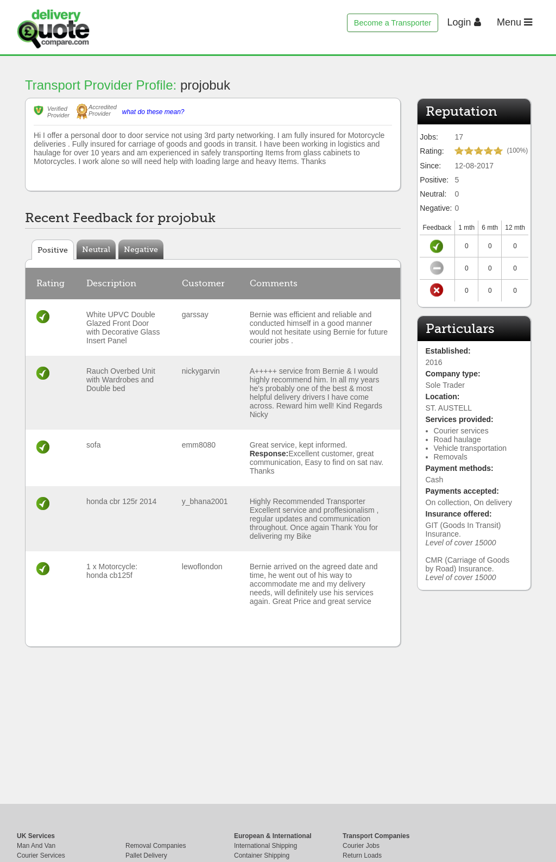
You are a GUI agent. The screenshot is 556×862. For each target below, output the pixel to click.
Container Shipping (261, 855)
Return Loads (362, 855)
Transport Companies (376, 836)
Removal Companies (155, 846)
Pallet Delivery (146, 855)
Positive (52, 250)
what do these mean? (153, 112)
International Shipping (265, 846)
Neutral (96, 249)
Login (464, 22)
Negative (141, 249)
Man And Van (36, 846)
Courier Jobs (361, 846)
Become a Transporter (392, 22)
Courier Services (41, 855)
